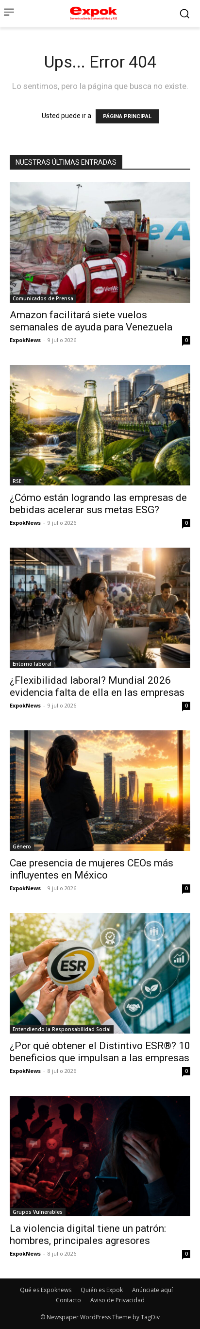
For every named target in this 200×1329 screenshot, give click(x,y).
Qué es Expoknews (45, 1290)
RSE (17, 481)
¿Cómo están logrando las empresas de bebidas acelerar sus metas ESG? (98, 504)
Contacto (68, 1300)
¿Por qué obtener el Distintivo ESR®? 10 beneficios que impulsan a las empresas (100, 1052)
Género (22, 846)
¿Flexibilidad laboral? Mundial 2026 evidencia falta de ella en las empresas (97, 686)
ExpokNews (25, 340)
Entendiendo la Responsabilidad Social (62, 1029)
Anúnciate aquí (152, 1290)
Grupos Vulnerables (38, 1211)
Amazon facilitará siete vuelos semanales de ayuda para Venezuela (91, 321)
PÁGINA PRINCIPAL (127, 116)
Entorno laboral (32, 663)
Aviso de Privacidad (117, 1300)
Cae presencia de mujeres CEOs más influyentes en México (91, 869)
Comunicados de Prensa (43, 298)
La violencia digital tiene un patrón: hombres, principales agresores (88, 1234)
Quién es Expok (102, 1290)
